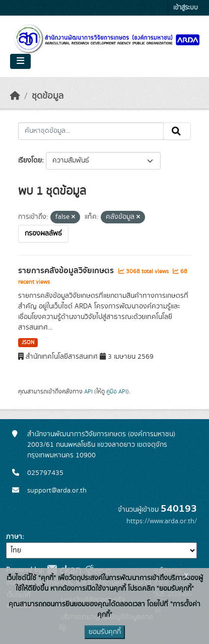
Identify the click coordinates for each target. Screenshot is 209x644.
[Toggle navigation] (20, 61)
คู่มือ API (116, 391)
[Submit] (177, 131)
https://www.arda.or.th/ (161, 521)
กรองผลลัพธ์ (43, 233)
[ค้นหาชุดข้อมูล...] (91, 131)
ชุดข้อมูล (47, 96)
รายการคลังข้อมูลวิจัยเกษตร (67, 270)
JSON (28, 343)
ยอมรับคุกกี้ (105, 632)
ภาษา (14, 537)
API (88, 391)
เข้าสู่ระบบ (185, 8)
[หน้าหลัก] (15, 96)
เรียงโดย (30, 160)
